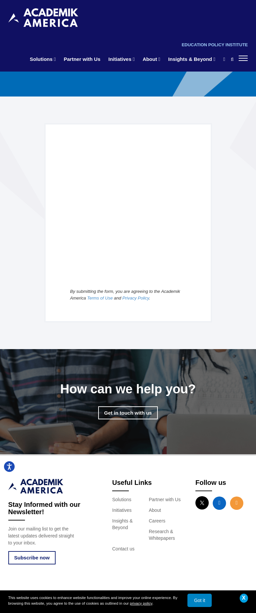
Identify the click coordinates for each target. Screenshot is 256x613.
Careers (157, 520)
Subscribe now (32, 557)
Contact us (123, 548)
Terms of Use (100, 298)
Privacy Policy (136, 298)
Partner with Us (82, 59)
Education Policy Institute (215, 44)
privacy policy (141, 603)
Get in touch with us (128, 413)
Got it (199, 600)
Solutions (43, 59)
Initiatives (122, 59)
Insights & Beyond (191, 59)
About (151, 59)
